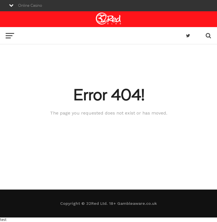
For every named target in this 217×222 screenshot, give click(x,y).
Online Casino (30, 5)
